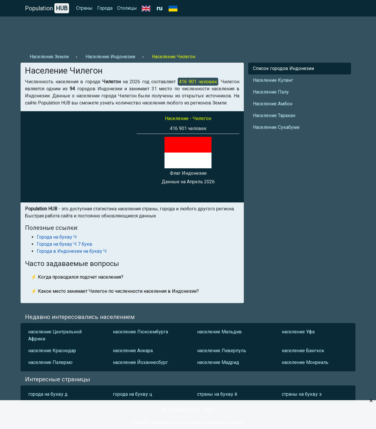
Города (105, 8)
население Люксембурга (140, 332)
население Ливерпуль (221, 350)
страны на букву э (302, 394)
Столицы (127, 8)
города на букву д (48, 394)
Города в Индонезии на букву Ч (72, 251)
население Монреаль (305, 362)
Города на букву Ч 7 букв (64, 244)
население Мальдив (219, 332)
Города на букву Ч (57, 237)
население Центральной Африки (55, 335)
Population (47, 8)
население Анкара (133, 350)
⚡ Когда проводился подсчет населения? (77, 277)
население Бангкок (303, 350)
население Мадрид (218, 362)
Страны (84, 8)
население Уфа (298, 332)
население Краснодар (52, 350)
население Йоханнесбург (140, 362)
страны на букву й (217, 394)
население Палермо (50, 362)
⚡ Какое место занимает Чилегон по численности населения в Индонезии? (115, 291)
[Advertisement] (127, 32)
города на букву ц (132, 394)
